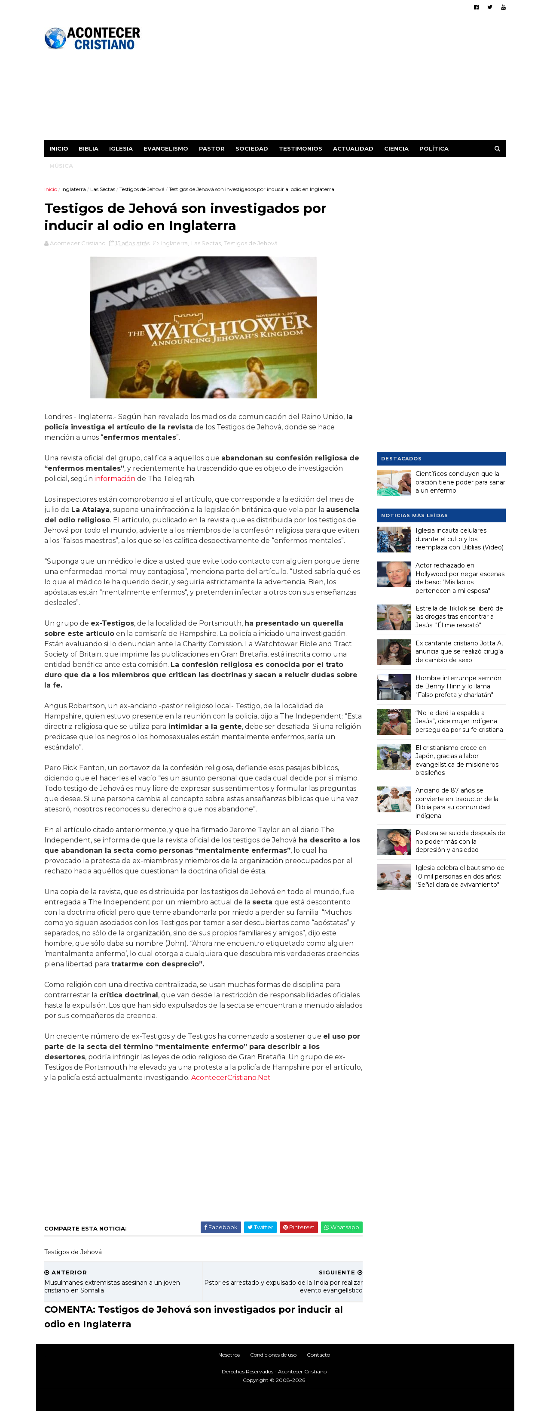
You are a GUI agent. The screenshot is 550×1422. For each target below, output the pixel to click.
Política (434, 148)
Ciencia (397, 148)
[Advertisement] (349, 79)
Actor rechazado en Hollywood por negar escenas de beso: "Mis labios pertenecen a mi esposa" (460, 578)
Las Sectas (103, 189)
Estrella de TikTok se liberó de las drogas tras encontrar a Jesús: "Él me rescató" (459, 616)
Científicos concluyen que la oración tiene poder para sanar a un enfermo (460, 482)
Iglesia (121, 148)
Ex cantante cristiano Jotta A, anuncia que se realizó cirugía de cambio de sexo (459, 651)
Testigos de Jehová (142, 189)
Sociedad (252, 148)
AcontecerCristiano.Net (262, 1089)
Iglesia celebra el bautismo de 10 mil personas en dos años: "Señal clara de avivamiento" (460, 876)
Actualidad (353, 148)
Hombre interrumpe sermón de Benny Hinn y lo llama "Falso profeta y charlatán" (458, 686)
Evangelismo (166, 148)
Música (61, 165)
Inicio (59, 148)
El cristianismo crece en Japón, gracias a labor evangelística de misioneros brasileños (457, 760)
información (115, 479)
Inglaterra (74, 189)
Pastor (212, 148)
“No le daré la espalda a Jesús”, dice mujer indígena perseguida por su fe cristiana (459, 721)
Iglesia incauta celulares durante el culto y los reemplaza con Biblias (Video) (460, 539)
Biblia (89, 148)
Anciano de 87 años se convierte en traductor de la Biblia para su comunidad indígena (457, 803)
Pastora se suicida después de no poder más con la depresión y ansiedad (460, 841)
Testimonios (301, 148)
